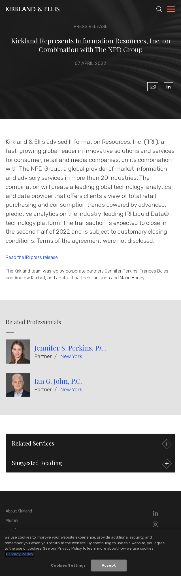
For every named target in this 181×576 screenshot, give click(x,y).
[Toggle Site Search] (159, 9)
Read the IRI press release (32, 257)
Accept (109, 566)
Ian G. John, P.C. (58, 380)
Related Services (91, 444)
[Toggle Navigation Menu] (171, 10)
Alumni (12, 520)
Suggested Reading (91, 463)
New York (71, 356)
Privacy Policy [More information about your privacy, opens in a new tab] (19, 554)
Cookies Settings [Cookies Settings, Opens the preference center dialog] (68, 566)
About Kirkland (19, 511)
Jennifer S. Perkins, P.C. (70, 347)
